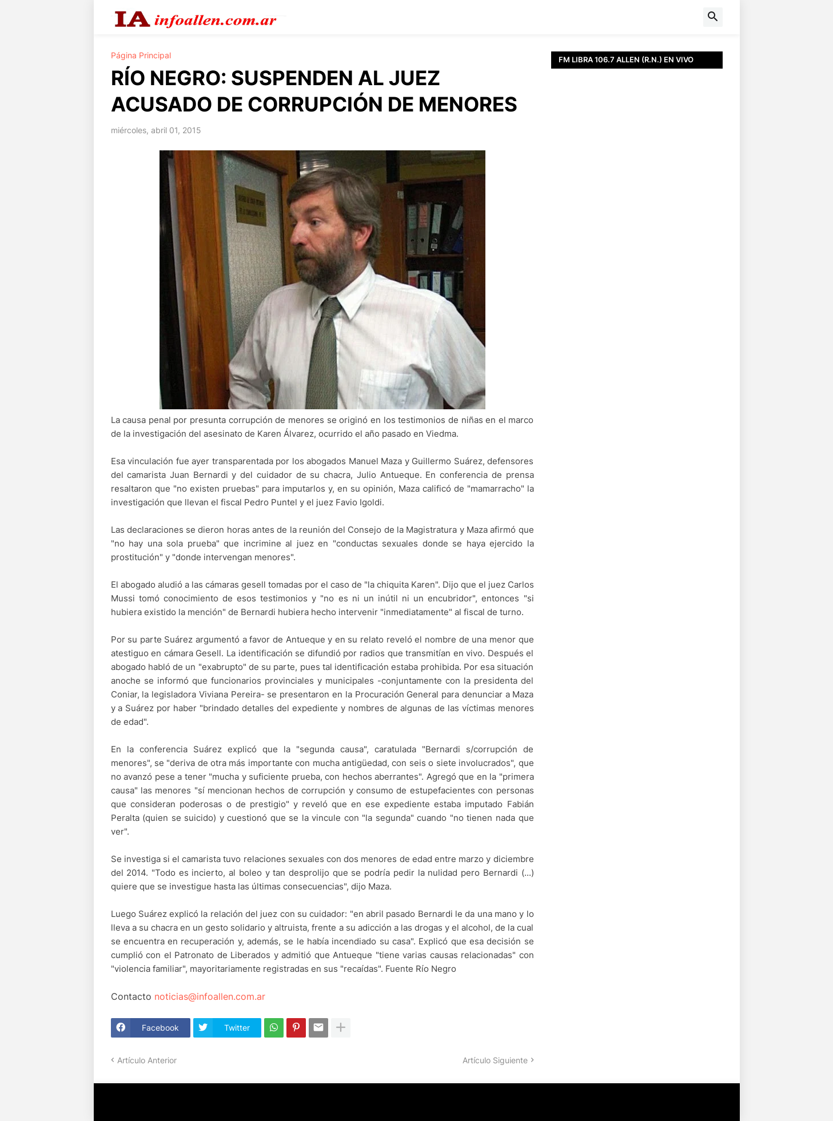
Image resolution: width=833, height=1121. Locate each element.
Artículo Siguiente (495, 1060)
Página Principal (141, 55)
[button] (713, 17)
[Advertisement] (637, 325)
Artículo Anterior (147, 1060)
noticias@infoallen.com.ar (209, 996)
